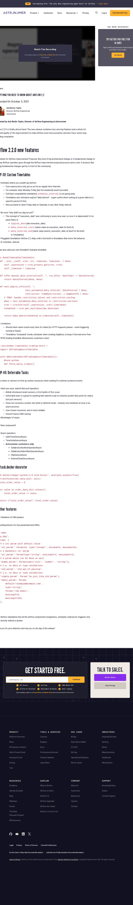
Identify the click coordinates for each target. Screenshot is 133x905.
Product (35, 16)
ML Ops (74, 752)
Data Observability (78, 742)
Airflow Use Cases (47, 806)
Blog (11, 796)
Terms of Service (31, 845)
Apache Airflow (15, 859)
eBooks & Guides (16, 791)
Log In (115, 13)
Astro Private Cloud (17, 752)
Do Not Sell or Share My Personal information (26, 852)
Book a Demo (110, 678)
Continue (76, 679)
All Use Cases (76, 763)
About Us (75, 786)
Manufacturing (108, 752)
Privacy (19, 845)
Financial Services (109, 737)
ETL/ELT (74, 747)
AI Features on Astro (17, 747)
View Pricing (110, 687)
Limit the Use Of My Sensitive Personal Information (65, 852)
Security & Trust (15, 757)
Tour (11, 768)
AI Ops (73, 737)
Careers (74, 801)
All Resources (15, 820)
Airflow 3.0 (44, 796)
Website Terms (52, 55)
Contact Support (108, 796)
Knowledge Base (109, 786)
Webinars (13, 801)
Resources (72, 16)
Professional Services (49, 752)
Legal (11, 845)
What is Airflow (46, 786)
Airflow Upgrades (47, 801)
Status (104, 791)
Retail (104, 747)
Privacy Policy (43, 55)
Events (12, 806)
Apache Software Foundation (68, 859)
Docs (60, 16)
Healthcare (106, 757)
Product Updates (47, 757)
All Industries (107, 763)
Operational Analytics (80, 757)
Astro (11, 742)
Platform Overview (17, 737)
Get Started (118, 55)
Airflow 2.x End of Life (49, 811)
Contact (74, 806)
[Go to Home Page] (14, 16)
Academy (13, 786)
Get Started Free (112, 20)
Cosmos (43, 737)
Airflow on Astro (47, 791)
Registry (43, 742)
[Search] (107, 13)
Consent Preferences (49, 845)
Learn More (45, 763)
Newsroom (75, 796)
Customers (49, 16)
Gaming (105, 742)
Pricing (86, 16)
